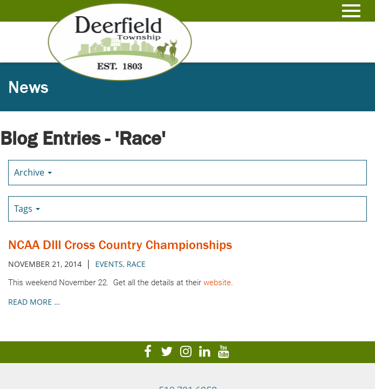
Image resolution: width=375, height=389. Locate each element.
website (217, 282)
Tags (27, 208)
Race (136, 264)
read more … (34, 302)
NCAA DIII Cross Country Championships (120, 244)
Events (109, 264)
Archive (33, 172)
